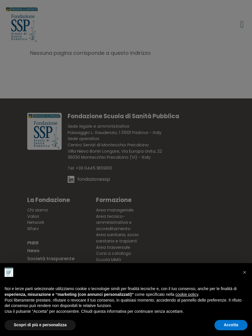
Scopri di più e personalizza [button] (40, 325)
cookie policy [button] (186, 294)
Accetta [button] (231, 325)
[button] (244, 272)
